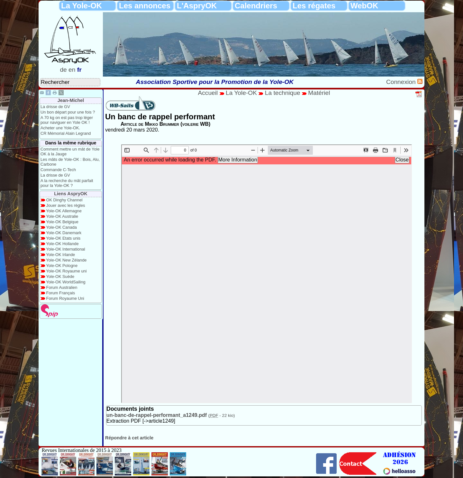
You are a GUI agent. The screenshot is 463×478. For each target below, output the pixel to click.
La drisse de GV (55, 106)
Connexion (401, 81)
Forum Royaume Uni (65, 298)
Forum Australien (61, 287)
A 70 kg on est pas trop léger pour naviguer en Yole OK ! (67, 120)
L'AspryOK (197, 5)
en (71, 69)
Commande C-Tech (58, 169)
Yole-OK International (65, 249)
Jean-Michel (71, 100)
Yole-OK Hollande (62, 243)
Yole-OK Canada (61, 227)
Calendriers (256, 5)
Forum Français (60, 292)
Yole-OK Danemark (63, 232)
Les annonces (144, 5)
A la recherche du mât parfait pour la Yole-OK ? (67, 183)
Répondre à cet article (129, 437)
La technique (283, 92)
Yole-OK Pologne (61, 265)
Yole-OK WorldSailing (65, 282)
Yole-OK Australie (62, 216)
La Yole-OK (81, 5)
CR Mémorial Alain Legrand (66, 133)
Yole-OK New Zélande (66, 260)
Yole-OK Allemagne (64, 210)
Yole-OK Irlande (60, 254)
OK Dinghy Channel (64, 200)
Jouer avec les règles (65, 205)
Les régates (314, 5)
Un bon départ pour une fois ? (68, 112)
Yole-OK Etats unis (63, 238)
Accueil (208, 92)
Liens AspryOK (70, 193)
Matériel (319, 92)
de (63, 69)
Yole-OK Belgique (62, 221)
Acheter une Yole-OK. (60, 127)
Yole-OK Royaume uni (66, 271)
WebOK (364, 5)
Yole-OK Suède (60, 276)
